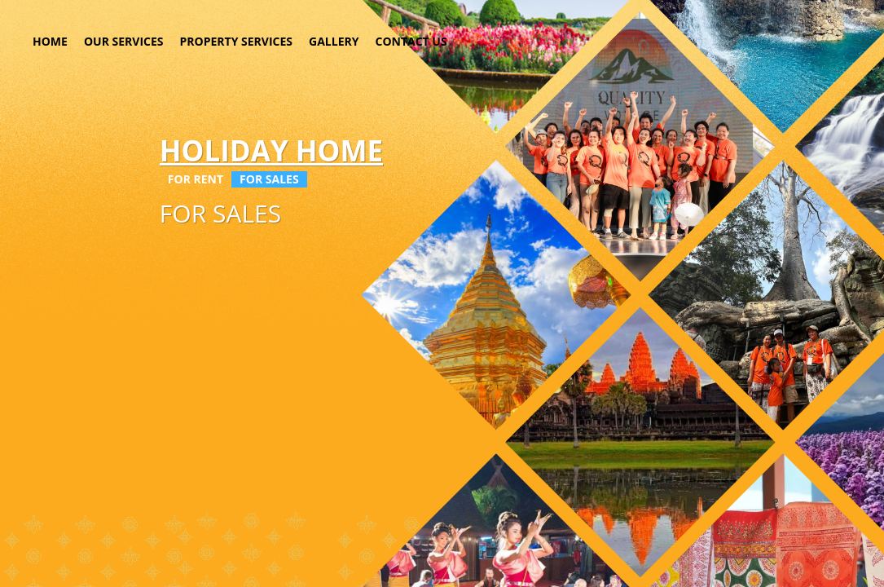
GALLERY (333, 41)
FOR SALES (269, 179)
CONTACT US (410, 41)
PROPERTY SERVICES (236, 41)
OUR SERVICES (124, 41)
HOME (50, 41)
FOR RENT (195, 179)
